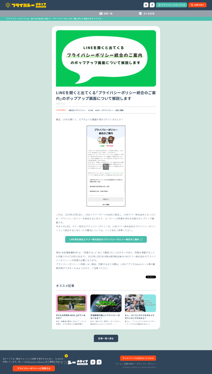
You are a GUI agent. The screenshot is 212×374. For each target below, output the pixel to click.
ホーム (119, 363)
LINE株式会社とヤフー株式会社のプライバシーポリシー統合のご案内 (104, 239)
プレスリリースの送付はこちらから (138, 358)
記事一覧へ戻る (106, 338)
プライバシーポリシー (146, 363)
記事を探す (129, 363)
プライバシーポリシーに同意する (34, 368)
